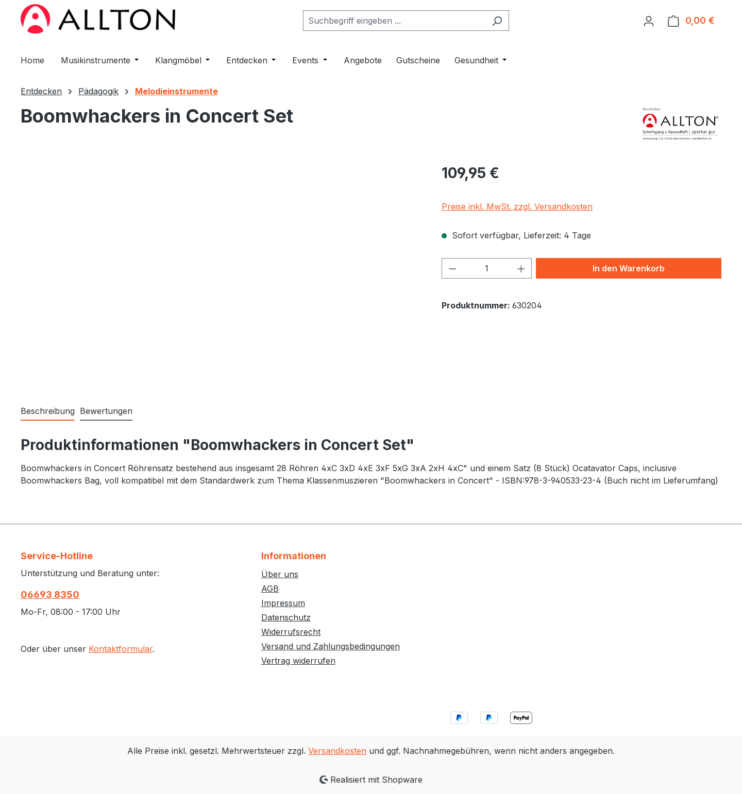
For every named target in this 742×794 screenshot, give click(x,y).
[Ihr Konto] (648, 20)
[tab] (48, 411)
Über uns (279, 574)
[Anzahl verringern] (452, 268)
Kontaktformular (121, 649)
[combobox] (394, 20)
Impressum (283, 603)
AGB (270, 588)
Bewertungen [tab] (106, 411)
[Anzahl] (486, 268)
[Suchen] (497, 20)
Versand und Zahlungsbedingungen (330, 646)
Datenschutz (286, 617)
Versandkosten (337, 751)
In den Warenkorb (629, 268)
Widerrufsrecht (291, 632)
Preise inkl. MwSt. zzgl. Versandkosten (517, 206)
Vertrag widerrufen (298, 660)
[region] (220, 273)
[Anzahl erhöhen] (521, 268)
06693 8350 (50, 594)
